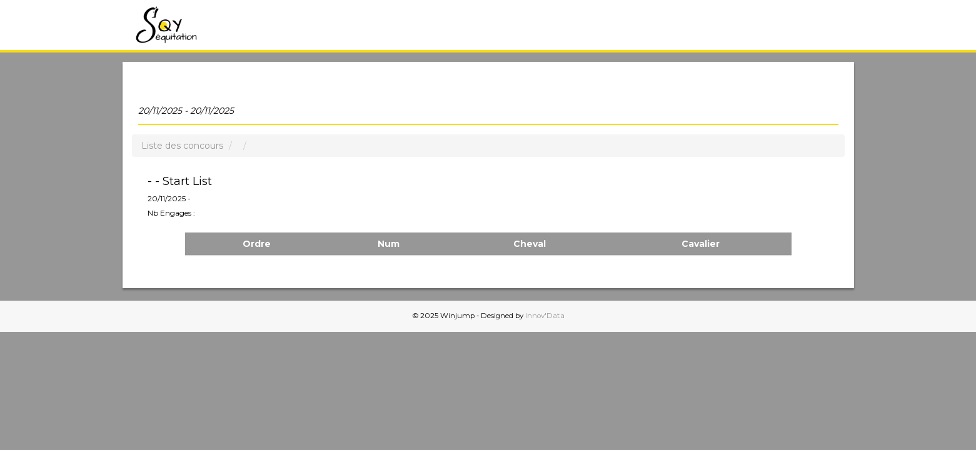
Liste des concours (182, 145)
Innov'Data (545, 315)
